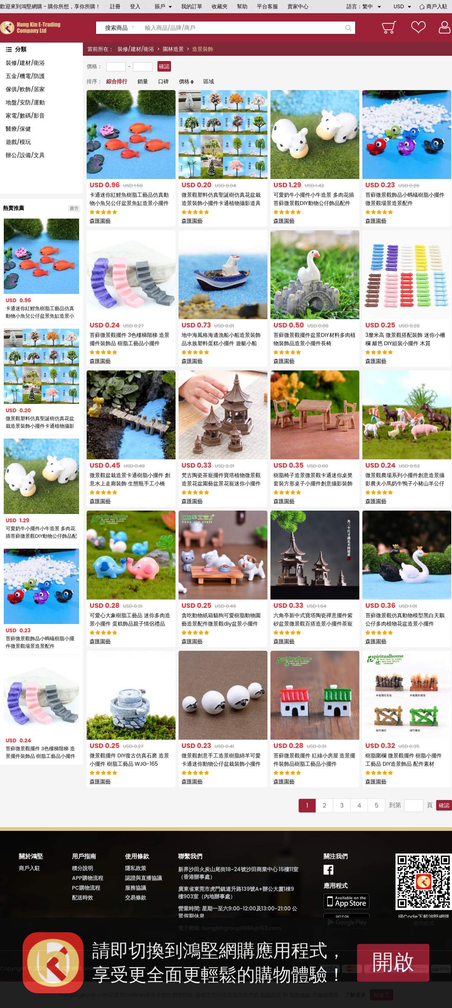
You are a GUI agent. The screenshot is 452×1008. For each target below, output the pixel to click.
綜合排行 (116, 81)
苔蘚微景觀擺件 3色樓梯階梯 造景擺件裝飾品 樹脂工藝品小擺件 (40, 752)
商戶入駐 (436, 6)
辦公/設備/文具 (25, 155)
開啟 (393, 962)
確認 (164, 66)
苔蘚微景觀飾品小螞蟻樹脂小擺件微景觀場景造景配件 (40, 642)
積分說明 (82, 868)
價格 (184, 81)
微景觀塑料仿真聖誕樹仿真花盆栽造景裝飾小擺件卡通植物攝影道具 (40, 422)
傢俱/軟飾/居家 (25, 89)
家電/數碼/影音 (25, 115)
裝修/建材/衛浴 (136, 49)
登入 (135, 6)
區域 (208, 81)
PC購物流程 (86, 888)
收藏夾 (220, 6)
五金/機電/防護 (25, 76)
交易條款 (135, 897)
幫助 (242, 6)
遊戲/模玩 (18, 142)
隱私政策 (135, 868)
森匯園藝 (100, 221)
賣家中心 (297, 6)
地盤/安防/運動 (25, 102)
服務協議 (135, 888)
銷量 (142, 81)
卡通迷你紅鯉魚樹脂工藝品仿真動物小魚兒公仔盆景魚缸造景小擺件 (40, 312)
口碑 (163, 81)
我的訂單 (191, 6)
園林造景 (173, 49)
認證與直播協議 (143, 878)
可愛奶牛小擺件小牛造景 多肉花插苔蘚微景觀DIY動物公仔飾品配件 (41, 532)
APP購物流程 (87, 878)
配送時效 (82, 897)
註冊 (115, 6)
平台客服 (267, 6)
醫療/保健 (18, 129)
